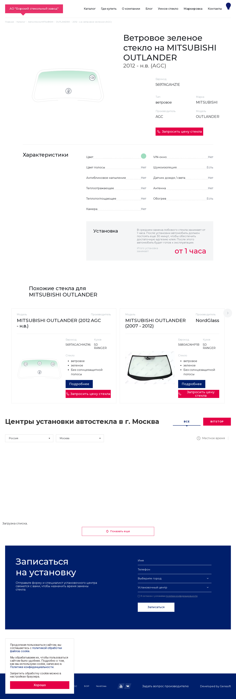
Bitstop (217, 421)
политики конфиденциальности (182, 596)
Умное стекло (168, 8)
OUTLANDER (63, 21)
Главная (9, 21)
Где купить (109, 8)
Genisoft (225, 686)
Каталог (90, 8)
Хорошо (40, 685)
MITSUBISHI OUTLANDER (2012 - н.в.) (53, 323)
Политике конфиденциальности (31, 667)
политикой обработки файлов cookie (36, 649)
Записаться (156, 607)
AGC (74, 686)
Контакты (215, 8)
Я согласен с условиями (168, 596)
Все (186, 421)
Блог (149, 8)
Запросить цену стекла (179, 132)
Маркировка (193, 8)
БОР (86, 686)
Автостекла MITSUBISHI (40, 21)
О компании (131, 8)
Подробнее (79, 384)
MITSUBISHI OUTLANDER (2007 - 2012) (155, 323)
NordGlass (101, 686)
